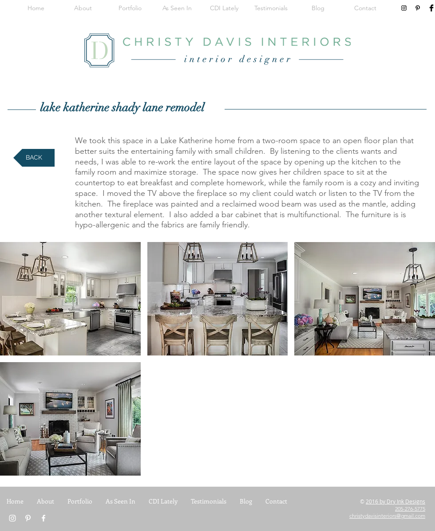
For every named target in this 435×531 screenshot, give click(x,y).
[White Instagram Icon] (12, 518)
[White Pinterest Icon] (28, 518)
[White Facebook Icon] (43, 518)
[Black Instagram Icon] (403, 8)
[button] (70, 298)
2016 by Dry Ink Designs (395, 501)
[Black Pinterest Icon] (417, 8)
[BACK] (34, 158)
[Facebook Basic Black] (431, 8)
